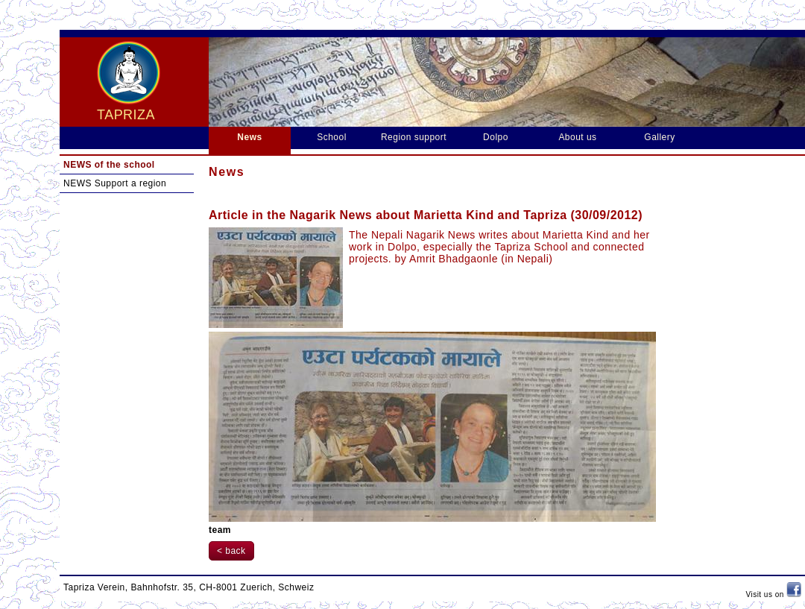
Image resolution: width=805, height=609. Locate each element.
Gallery (659, 137)
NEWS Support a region (114, 183)
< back (231, 551)
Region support (413, 137)
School (332, 137)
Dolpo (495, 137)
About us (577, 137)
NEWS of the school (109, 165)
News (249, 137)
